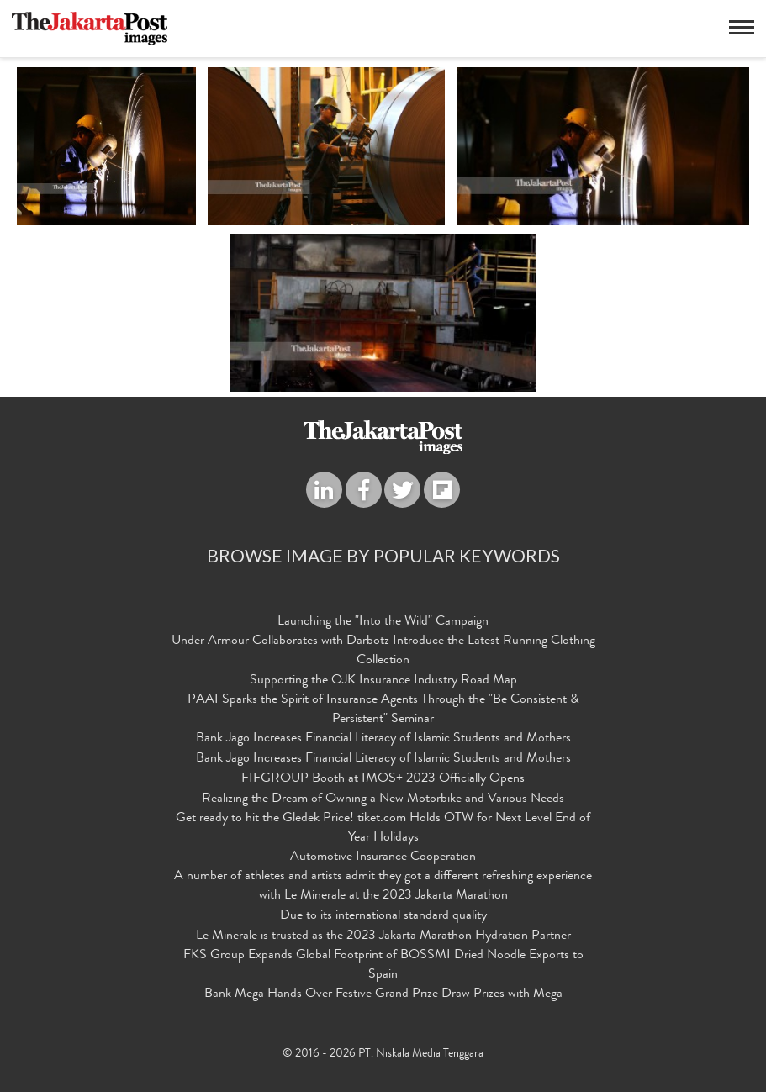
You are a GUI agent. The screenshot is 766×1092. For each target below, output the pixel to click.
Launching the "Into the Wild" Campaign (383, 622)
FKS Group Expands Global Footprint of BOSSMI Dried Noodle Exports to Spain (383, 965)
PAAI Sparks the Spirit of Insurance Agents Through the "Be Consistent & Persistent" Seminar (383, 710)
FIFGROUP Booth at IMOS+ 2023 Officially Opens (383, 779)
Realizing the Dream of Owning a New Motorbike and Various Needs (383, 799)
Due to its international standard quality (383, 916)
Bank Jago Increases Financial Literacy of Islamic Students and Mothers (383, 739)
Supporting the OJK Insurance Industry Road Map (383, 681)
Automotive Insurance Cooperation (383, 857)
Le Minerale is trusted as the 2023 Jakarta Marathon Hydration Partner (383, 936)
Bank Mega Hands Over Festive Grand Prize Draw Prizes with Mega (383, 994)
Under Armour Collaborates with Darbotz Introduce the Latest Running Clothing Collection (383, 651)
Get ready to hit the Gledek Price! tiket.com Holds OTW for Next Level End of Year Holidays (383, 828)
